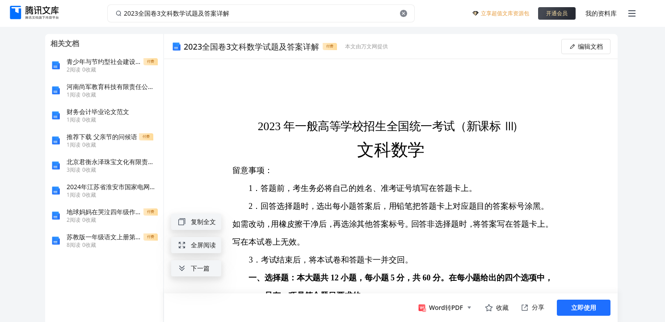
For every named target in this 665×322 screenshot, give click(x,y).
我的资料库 (601, 13)
